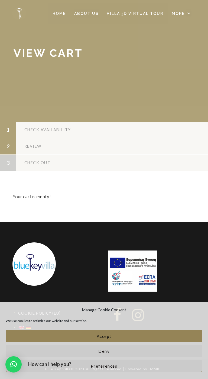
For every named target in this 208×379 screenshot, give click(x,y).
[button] (182, 13)
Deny (104, 351)
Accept (104, 336)
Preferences (104, 366)
